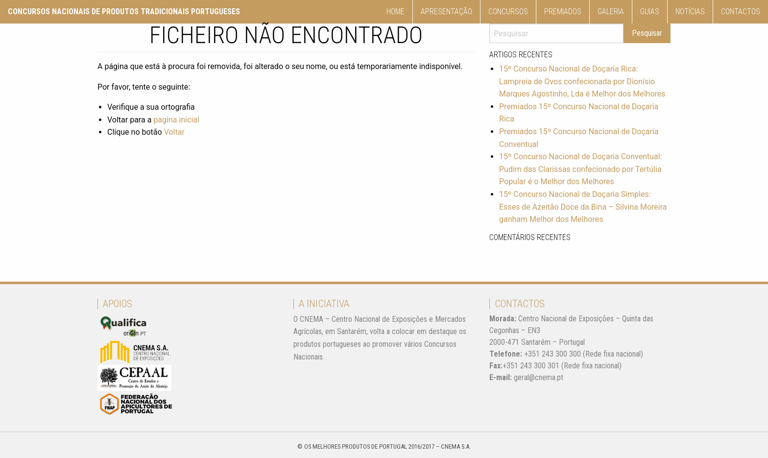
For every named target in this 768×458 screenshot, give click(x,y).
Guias (649, 11)
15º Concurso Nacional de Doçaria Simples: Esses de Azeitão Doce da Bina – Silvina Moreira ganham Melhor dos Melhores (583, 207)
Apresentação (446, 11)
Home (395, 11)
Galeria (611, 11)
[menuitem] (396, 12)
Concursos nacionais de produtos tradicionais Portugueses (124, 11)
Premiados (562, 11)
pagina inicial (176, 119)
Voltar (174, 132)
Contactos (740, 11)
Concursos (508, 11)
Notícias (690, 11)
